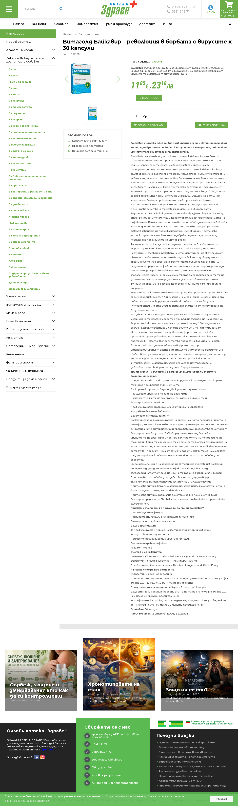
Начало (18, 23)
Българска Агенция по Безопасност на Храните (191, 766)
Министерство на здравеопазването (184, 752)
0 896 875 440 (181, 7)
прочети (47, 749)
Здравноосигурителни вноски (179, 761)
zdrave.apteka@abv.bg (103, 759)
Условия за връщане (102, 775)
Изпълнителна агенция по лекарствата (186, 742)
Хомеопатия (87, 23)
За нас (167, 23)
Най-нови (38, 23)
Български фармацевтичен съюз (180, 747)
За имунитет (89, 34)
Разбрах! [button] (222, 799)
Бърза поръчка (211, 125)
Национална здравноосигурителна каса (185, 776)
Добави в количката (148, 125)
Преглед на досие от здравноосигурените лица (191, 785)
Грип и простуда (118, 23)
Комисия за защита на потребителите (186, 756)
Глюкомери (62, 23)
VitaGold (157, 61)
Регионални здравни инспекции (179, 771)
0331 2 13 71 (178, 11)
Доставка (147, 23)
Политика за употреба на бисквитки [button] (27, 800)
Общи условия (98, 767)
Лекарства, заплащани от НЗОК (180, 780)
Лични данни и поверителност (111, 782)
